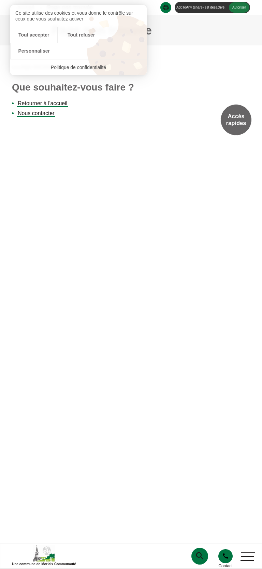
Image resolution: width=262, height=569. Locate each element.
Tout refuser (78, 35)
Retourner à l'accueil (42, 103)
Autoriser (239, 7)
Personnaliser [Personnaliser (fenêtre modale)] (124, 35)
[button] (165, 7)
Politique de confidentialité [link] (78, 51)
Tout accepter (32, 35)
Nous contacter (36, 113)
